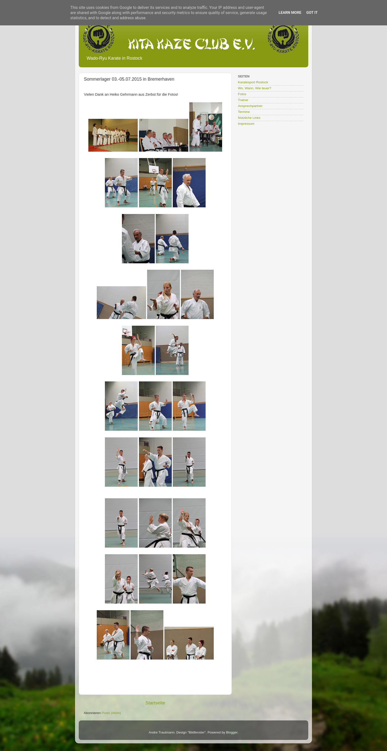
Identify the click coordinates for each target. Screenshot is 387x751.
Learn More (290, 12)
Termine (244, 112)
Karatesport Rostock (253, 82)
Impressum (246, 123)
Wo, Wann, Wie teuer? (254, 88)
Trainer (243, 100)
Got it (312, 12)
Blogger (231, 732)
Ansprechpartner (250, 106)
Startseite (155, 702)
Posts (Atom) (111, 713)
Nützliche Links (249, 118)
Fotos (242, 94)
